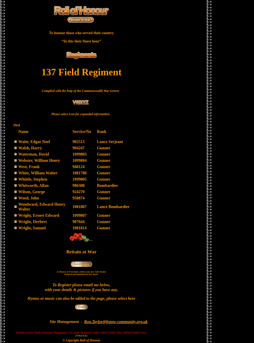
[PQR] (136, 332)
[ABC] (96, 332)
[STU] (143, 332)
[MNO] (127, 332)
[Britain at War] (25, 332)
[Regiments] (60, 332)
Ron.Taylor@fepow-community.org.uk (116, 321)
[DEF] (104, 332)
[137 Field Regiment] (80, 332)
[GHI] (112, 332)
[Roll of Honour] (43, 332)
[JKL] (119, 332)
